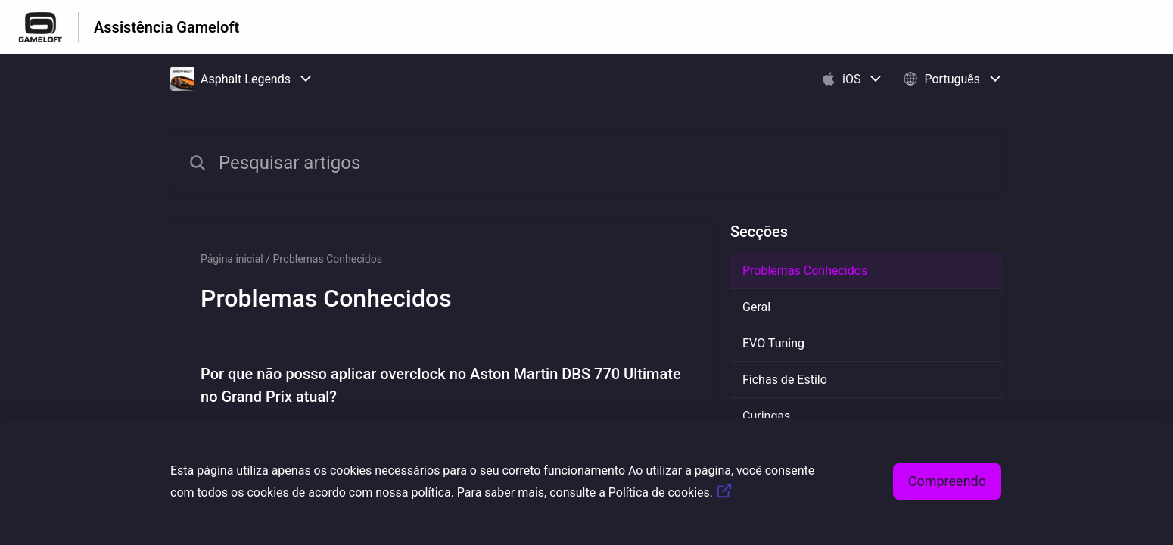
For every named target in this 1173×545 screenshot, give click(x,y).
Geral (756, 307)
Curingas (766, 416)
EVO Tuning (773, 343)
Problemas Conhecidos (804, 270)
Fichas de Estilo (784, 379)
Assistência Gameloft (166, 27)
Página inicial (232, 259)
